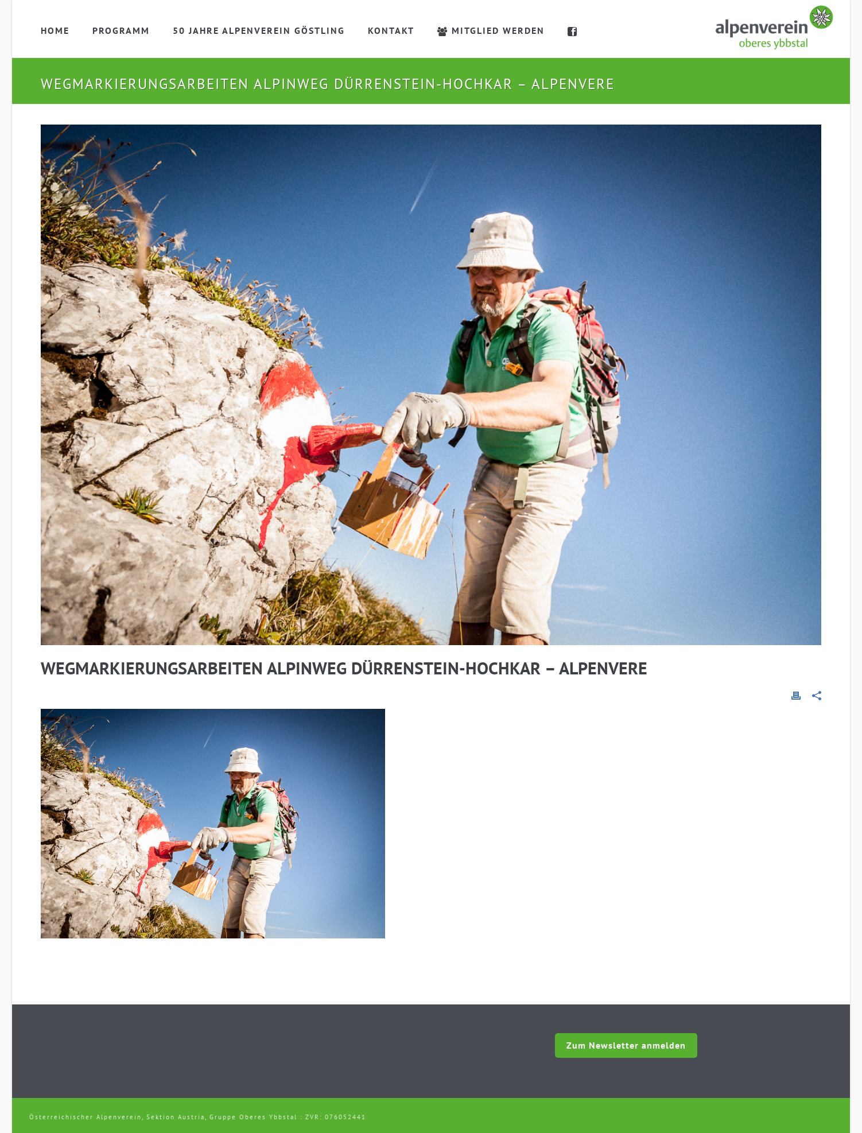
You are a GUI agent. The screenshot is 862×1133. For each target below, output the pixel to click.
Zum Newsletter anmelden (626, 1045)
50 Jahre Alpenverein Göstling (259, 30)
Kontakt (391, 30)
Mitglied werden (491, 30)
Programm (121, 30)
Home (55, 30)
